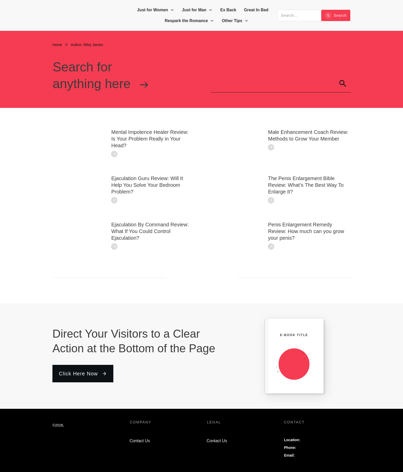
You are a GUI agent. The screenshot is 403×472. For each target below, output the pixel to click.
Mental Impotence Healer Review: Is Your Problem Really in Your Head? (149, 138)
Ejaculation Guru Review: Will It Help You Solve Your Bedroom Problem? (147, 185)
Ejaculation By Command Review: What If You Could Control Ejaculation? (150, 231)
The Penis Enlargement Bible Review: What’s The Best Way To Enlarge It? (306, 185)
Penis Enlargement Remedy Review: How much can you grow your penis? (306, 231)
